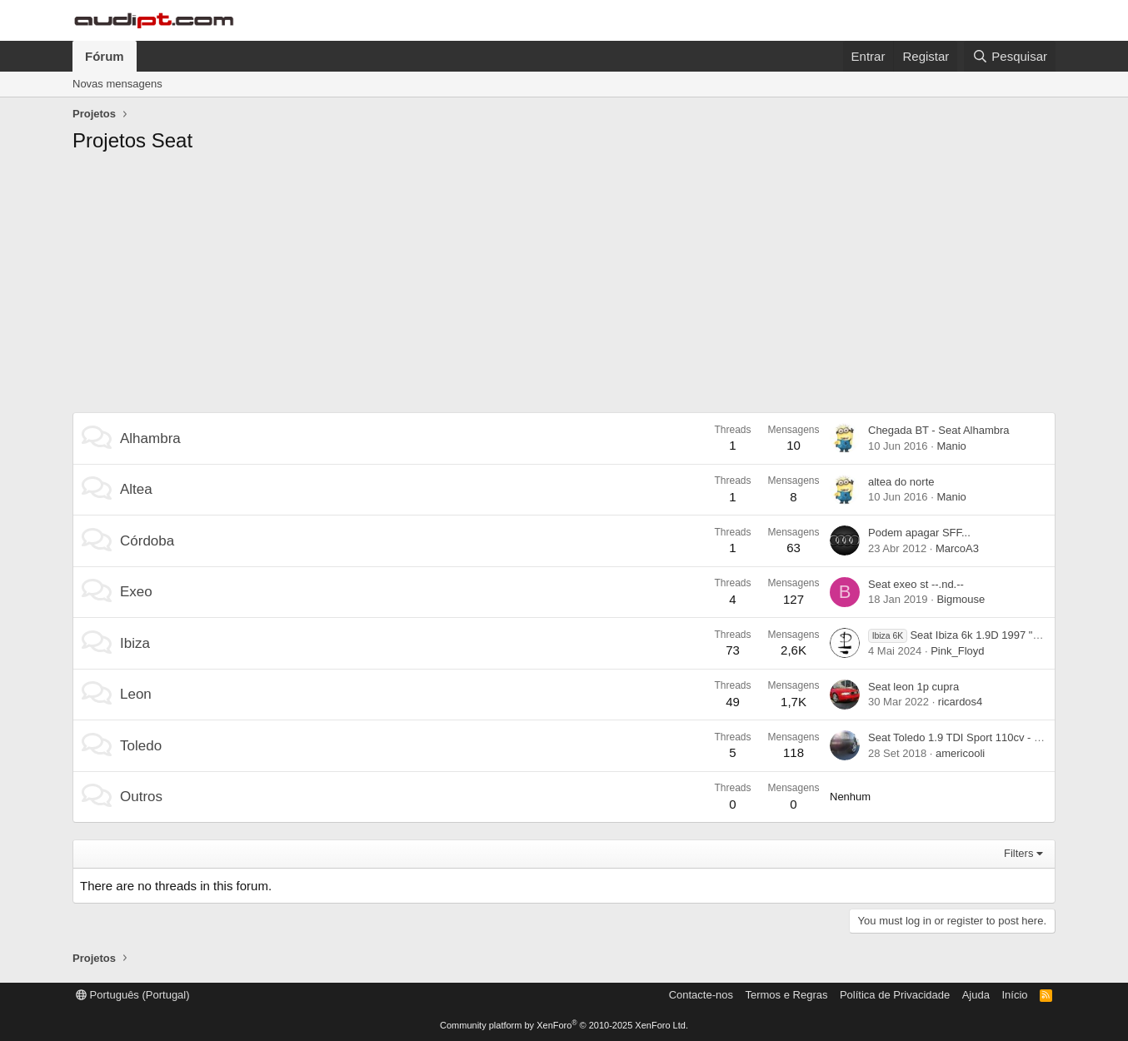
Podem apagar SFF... (919, 532)
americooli (960, 753)
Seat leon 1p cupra (913, 686)
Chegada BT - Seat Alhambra (939, 430)
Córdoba (147, 541)
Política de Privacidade (895, 995)
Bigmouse (960, 599)
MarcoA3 (957, 548)
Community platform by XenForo (564, 1025)
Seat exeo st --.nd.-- (916, 584)
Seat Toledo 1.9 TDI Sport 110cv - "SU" (962, 737)
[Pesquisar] (1010, 56)
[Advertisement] (564, 287)
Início (1014, 995)
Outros (141, 796)
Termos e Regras (786, 995)
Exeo (136, 592)
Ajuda (976, 995)
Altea (136, 489)
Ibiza (135, 643)
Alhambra (150, 438)
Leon (136, 694)
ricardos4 (960, 701)
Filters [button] (1018, 853)
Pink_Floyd (957, 651)
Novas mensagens (117, 83)
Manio (951, 446)
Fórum (104, 56)
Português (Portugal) (133, 995)
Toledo (141, 746)
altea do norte (901, 482)
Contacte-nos (701, 995)
